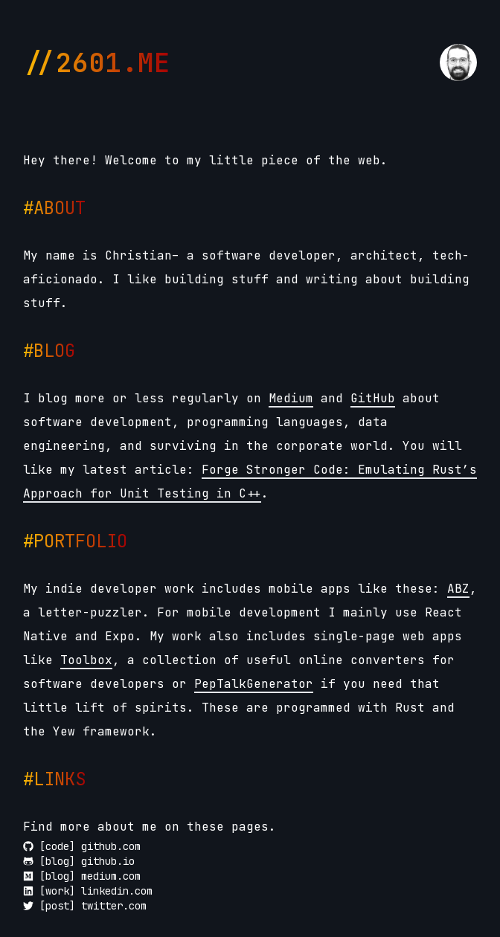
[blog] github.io (79, 861)
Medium (291, 398)
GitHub (372, 398)
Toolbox (86, 660)
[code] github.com (82, 846)
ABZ (458, 588)
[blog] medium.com (82, 876)
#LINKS (54, 779)
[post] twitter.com (85, 905)
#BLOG (49, 350)
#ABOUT (54, 207)
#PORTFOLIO (75, 541)
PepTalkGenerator (253, 684)
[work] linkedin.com (88, 891)
